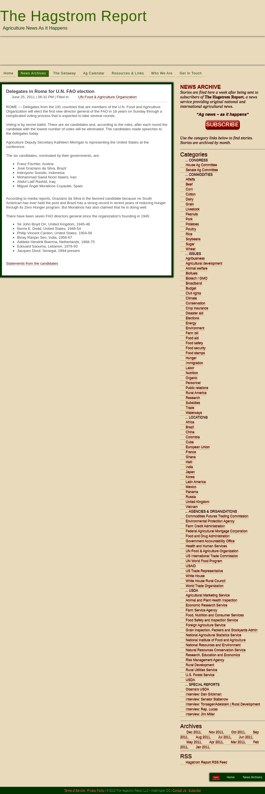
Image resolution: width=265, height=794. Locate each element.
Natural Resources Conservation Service (216, 650)
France (191, 452)
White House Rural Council (206, 581)
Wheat (190, 249)
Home (9, 73)
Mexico (191, 487)
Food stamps (195, 353)
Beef (189, 184)
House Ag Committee (201, 165)
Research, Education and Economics (213, 655)
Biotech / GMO (197, 278)
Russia (191, 497)
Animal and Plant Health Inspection (211, 600)
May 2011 (194, 742)
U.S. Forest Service (200, 675)
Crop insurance (197, 308)
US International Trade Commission (212, 556)
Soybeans (193, 239)
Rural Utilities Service (201, 670)
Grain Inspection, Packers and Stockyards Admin (222, 630)
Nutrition (192, 373)
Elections (192, 318)
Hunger (191, 358)
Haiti (189, 462)
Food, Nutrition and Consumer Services (215, 615)
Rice (189, 234)
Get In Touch (191, 73)
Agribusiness (195, 258)
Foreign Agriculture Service (206, 625)
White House (195, 576)
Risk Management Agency (205, 660)
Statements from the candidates (32, 263)
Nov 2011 (216, 732)
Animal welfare (197, 268)
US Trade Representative (204, 571)
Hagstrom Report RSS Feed (206, 762)
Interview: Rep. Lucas (202, 709)
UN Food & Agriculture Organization (107, 97)
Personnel (193, 383)
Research (193, 398)
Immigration (194, 363)
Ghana (191, 457)
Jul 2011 (224, 737)
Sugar (190, 244)
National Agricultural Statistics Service (213, 635)
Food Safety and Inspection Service (212, 620)
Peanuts (192, 214)
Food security (196, 348)
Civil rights (193, 293)
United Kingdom (197, 502)
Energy (191, 323)
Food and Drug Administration (208, 536)
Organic (191, 378)
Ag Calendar (94, 73)
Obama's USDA (197, 689)
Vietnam (192, 507)
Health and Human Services (206, 546)
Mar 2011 (238, 742)
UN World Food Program (204, 561)
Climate (191, 298)
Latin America (196, 482)
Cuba (190, 442)
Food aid (192, 338)
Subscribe (195, 790)
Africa (190, 422)
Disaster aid (194, 313)
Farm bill (192, 333)
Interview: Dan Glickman (204, 694)
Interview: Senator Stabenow (207, 699)
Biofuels (192, 273)
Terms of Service (74, 790)
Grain (190, 204)
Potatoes (192, 224)
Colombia (193, 437)
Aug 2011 (203, 737)
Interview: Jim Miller (200, 714)
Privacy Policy (96, 790)
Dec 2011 (194, 732)
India (189, 467)
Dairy (190, 199)
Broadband (194, 283)
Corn (189, 189)
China (190, 432)
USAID (191, 566)
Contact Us (179, 790)
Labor (190, 368)
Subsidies (193, 403)
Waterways (194, 413)
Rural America (196, 393)
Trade (190, 408)
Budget (191, 288)
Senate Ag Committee (202, 170)
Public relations (197, 388)
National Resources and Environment (213, 645)
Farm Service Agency (201, 610)
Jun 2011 (245, 737)
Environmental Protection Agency (210, 521)
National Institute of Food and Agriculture (216, 640)
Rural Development (200, 665)
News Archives (33, 73)
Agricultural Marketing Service (208, 595)
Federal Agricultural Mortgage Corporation (216, 531)
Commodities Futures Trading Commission (217, 516)
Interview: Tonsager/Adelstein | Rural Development (223, 704)
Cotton (190, 194)
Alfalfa (190, 179)
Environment (195, 328)
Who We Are (162, 73)
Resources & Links (128, 73)
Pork (189, 219)
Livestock (193, 209)
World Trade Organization (205, 586)
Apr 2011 (216, 742)
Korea (190, 477)
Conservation (195, 303)
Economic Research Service (206, 605)
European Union (198, 447)
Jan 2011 (202, 747)
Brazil (190, 427)
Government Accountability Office (210, 541)
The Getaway (64, 73)
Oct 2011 (238, 732)
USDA (190, 680)
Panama (192, 492)
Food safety (194, 343)
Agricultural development (204, 263)
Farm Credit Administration (205, 526)
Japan (190, 472)
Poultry (191, 229)
